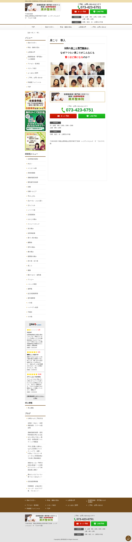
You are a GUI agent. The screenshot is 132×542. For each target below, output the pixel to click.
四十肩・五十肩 (33, 261)
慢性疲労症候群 (33, 182)
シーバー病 (31, 210)
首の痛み (31, 228)
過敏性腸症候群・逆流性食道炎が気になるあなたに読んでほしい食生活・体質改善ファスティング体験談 (35, 437)
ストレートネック (34, 224)
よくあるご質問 (33, 73)
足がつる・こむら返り (35, 201)
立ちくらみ (31, 205)
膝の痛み (31, 251)
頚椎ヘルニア (32, 191)
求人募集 (31, 408)
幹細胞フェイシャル (34, 82)
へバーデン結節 (33, 307)
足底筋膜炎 (31, 214)
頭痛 (29, 187)
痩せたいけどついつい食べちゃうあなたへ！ (35, 476)
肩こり (30, 265)
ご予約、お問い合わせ (98, 27)
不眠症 (30, 312)
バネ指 (30, 303)
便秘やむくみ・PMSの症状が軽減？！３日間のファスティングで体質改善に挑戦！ (35, 466)
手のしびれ (31, 196)
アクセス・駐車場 (34, 63)
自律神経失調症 (33, 159)
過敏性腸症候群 (33, 177)
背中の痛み (31, 247)
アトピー (31, 279)
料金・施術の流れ (66, 27)
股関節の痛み (32, 256)
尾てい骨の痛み (33, 238)
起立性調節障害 (33, 293)
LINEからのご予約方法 (35, 418)
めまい (30, 163)
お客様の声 (82, 27)
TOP (33, 27)
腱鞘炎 (30, 242)
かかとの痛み (32, 219)
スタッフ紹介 (32, 68)
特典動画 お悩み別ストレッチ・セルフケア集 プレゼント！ (35, 488)
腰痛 (29, 270)
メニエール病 (32, 168)
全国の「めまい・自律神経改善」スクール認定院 (35, 425)
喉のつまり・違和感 (34, 275)
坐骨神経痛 (31, 233)
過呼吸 (30, 289)
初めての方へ (49, 27)
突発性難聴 (31, 173)
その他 (30, 316)
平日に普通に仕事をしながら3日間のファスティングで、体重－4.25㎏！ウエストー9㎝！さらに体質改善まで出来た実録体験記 (35, 452)
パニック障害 (32, 284)
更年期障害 (31, 298)
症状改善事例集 (33, 481)
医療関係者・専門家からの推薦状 (35, 58)
